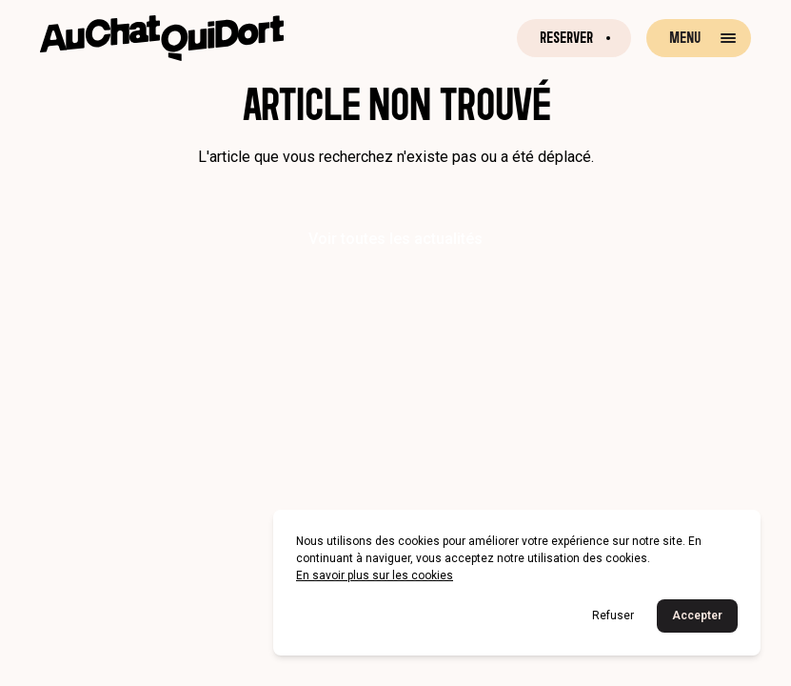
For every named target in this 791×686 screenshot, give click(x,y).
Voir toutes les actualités (395, 239)
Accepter (697, 615)
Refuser (613, 615)
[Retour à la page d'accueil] (162, 38)
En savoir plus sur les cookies (374, 575)
